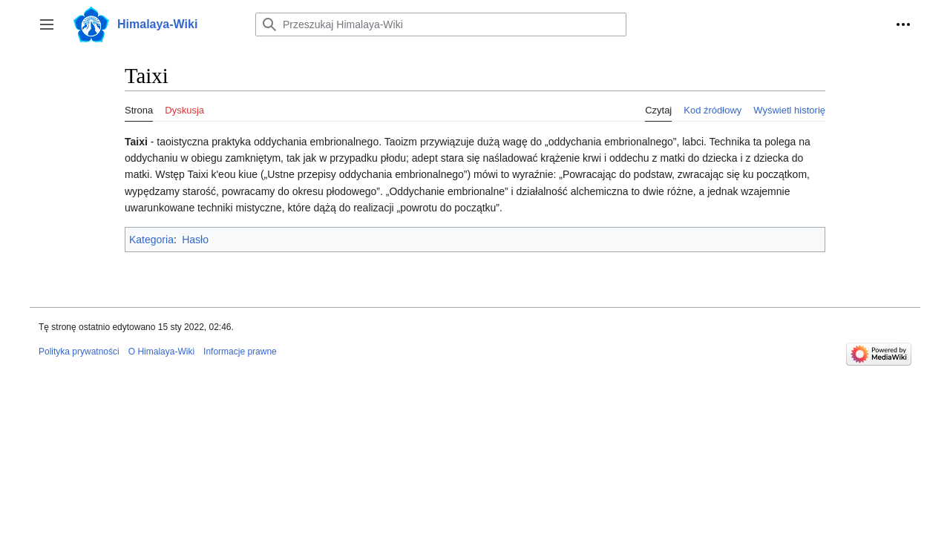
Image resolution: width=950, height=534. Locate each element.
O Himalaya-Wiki (161, 351)
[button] (47, 24)
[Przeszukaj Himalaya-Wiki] (440, 24)
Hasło (195, 239)
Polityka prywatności (79, 351)
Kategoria (151, 239)
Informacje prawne (240, 351)
